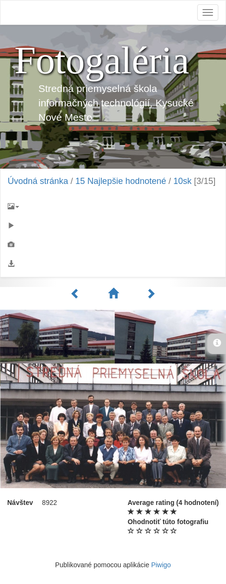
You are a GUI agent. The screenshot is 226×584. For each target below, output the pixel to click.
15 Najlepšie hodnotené (120, 181)
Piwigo (161, 565)
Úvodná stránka (38, 181)
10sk (182, 181)
